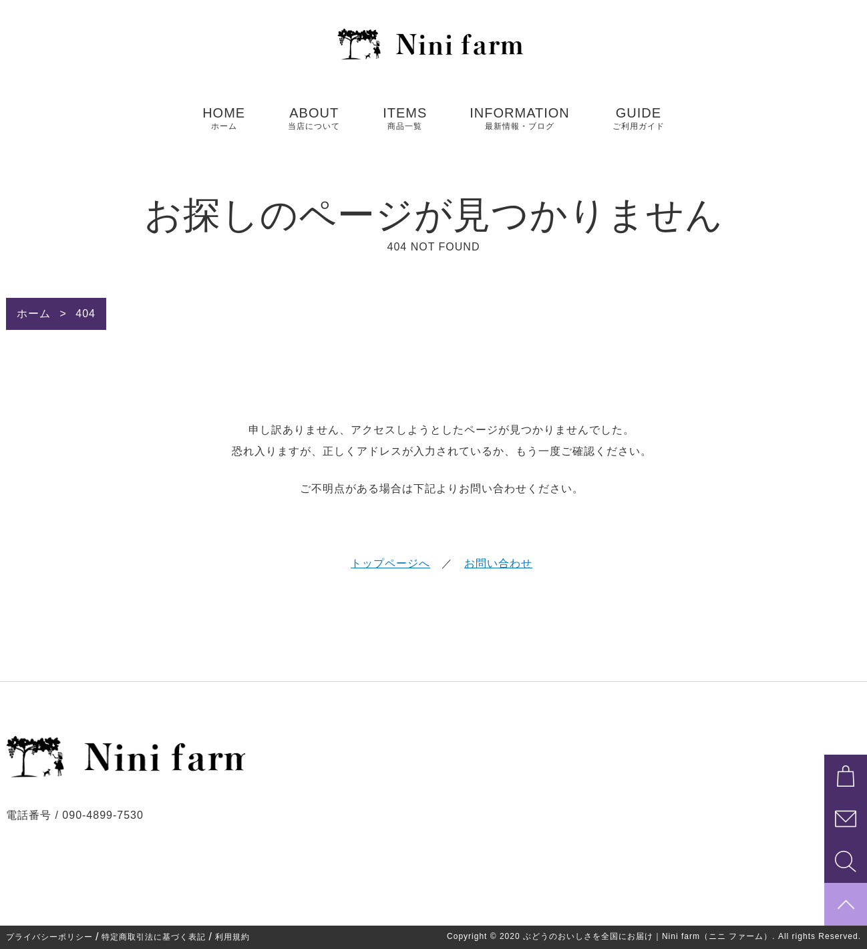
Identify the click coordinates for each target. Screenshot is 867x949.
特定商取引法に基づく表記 (154, 937)
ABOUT (314, 119)
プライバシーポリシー (49, 937)
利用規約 (232, 937)
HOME (223, 119)
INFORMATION (520, 119)
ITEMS (405, 119)
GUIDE (639, 119)
